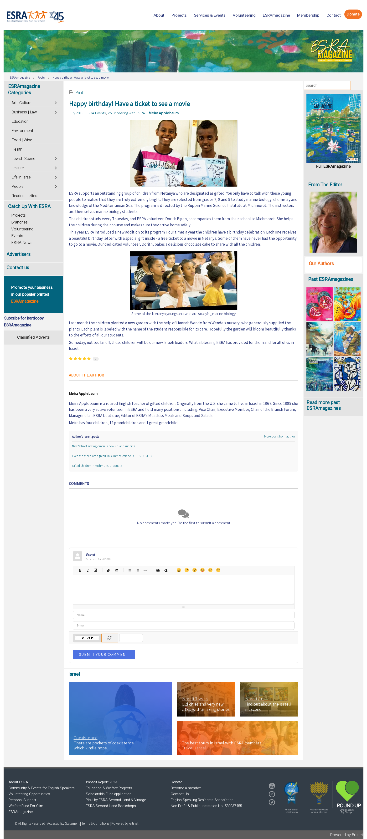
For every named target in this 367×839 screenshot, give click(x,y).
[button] (291, 793)
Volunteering (22, 229)
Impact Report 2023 (101, 782)
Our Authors (321, 263)
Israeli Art (254, 699)
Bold (80, 570)
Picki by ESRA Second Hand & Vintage (116, 800)
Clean (165, 570)
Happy (178, 570)
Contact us (17, 267)
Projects (18, 215)
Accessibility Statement (63, 823)
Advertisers (18, 254)
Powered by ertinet (124, 823)
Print (79, 92)
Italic (87, 570)
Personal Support (22, 800)
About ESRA (18, 782)
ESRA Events (95, 113)
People (17, 186)
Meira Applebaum (164, 113)
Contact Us (180, 794)
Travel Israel (194, 748)
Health (16, 149)
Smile (186, 570)
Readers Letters (24, 196)
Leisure (17, 168)
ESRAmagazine (21, 811)
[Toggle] (56, 102)
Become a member (186, 788)
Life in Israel (21, 177)
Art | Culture (21, 103)
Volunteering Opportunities (29, 794)
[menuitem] (159, 15)
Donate (176, 782)
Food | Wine (21, 140)
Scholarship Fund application (108, 794)
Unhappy (210, 570)
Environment (22, 131)
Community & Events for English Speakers (42, 788)
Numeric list (137, 570)
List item (145, 570)
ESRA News (21, 243)
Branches (19, 222)
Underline (95, 570)
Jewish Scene (23, 159)
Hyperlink (108, 570)
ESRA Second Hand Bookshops (111, 805)
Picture (116, 570)
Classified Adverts (33, 337)
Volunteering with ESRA (126, 113)
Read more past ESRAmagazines (323, 405)
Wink (218, 570)
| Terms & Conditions (94, 823)
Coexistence (86, 737)
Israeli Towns (195, 699)
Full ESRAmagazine (333, 166)
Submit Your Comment (104, 654)
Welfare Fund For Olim (26, 805)
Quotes (157, 570)
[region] (183, 51)
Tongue (202, 570)
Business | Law (24, 112)
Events (17, 236)
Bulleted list (129, 570)
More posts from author (279, 436)
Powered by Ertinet (346, 835)
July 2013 (76, 113)
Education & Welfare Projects (109, 788)
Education (20, 121)
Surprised (194, 570)
